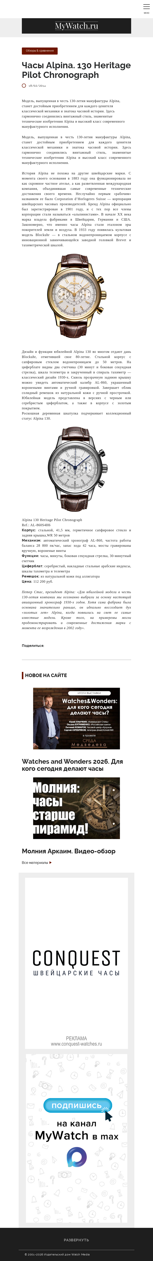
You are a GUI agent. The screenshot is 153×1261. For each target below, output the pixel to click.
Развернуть (76, 1240)
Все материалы (35, 862)
